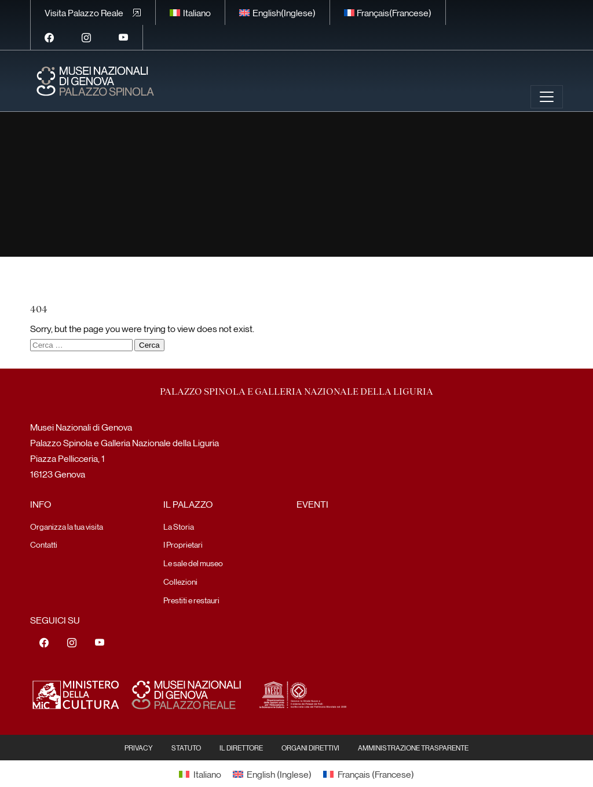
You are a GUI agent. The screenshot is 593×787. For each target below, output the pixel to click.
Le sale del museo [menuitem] (193, 563)
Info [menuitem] (40, 504)
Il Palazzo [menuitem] (188, 504)
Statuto (186, 747)
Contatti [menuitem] (43, 544)
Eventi (312, 504)
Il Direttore (241, 747)
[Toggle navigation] (546, 96)
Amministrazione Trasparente (413, 747)
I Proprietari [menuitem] (183, 544)
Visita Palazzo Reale (84, 12)
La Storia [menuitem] (178, 526)
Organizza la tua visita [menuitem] (66, 526)
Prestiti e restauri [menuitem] (191, 600)
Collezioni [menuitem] (180, 581)
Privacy (139, 747)
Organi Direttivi (310, 747)
